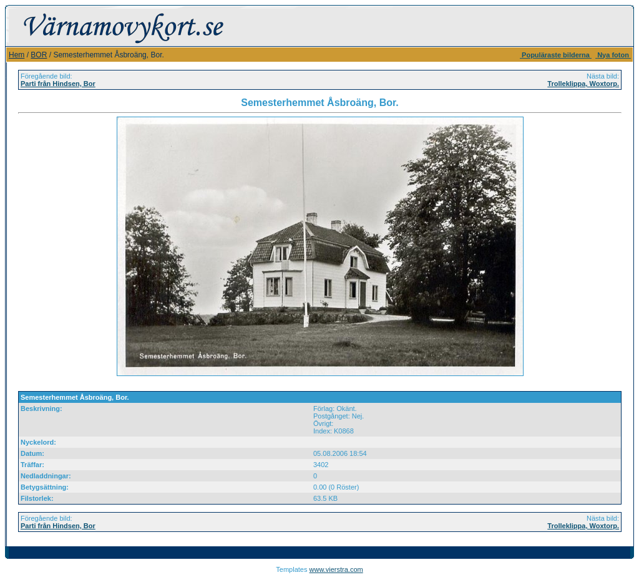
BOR (39, 55)
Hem (16, 55)
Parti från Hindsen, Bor (58, 83)
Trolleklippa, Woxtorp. (583, 83)
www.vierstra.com (336, 569)
